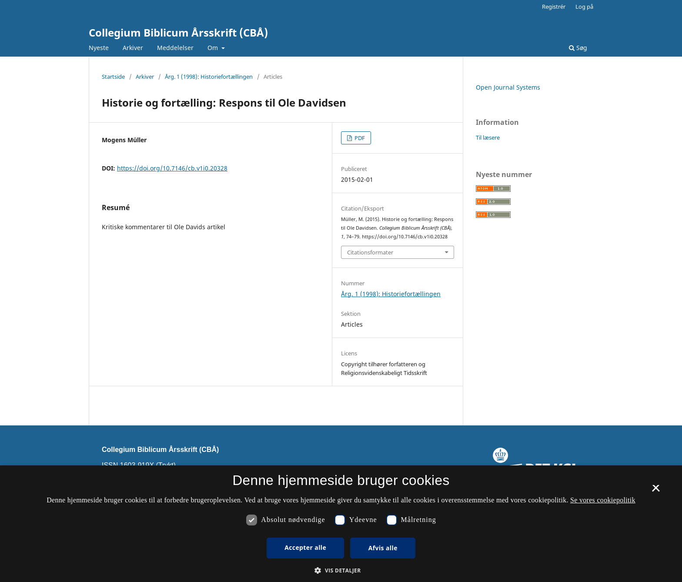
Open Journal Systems (508, 87)
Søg (578, 47)
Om (213, 47)
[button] (341, 570)
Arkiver (133, 47)
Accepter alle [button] (305, 547)
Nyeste (99, 47)
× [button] (656, 491)
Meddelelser (175, 47)
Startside (113, 76)
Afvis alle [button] (383, 548)
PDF (359, 138)
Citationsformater (370, 252)
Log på (584, 6)
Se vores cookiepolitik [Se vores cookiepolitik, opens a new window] (602, 500)
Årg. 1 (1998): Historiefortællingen (209, 76)
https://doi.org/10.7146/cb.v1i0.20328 (172, 168)
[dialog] (341, 523)
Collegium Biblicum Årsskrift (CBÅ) (178, 32)
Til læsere (488, 137)
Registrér (553, 6)
